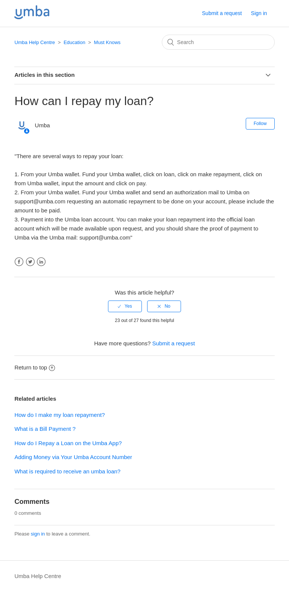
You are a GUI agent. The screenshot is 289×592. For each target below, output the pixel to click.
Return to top (34, 367)
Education (74, 42)
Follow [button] (260, 123)
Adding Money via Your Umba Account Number (73, 457)
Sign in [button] (259, 13)
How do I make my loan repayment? (59, 415)
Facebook (19, 262)
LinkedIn (41, 262)
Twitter (30, 262)
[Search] (218, 42)
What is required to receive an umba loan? (67, 471)
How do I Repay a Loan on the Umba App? (68, 443)
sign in (38, 534)
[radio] (125, 306)
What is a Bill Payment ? (45, 429)
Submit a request (222, 13)
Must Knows (107, 42)
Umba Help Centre (34, 42)
